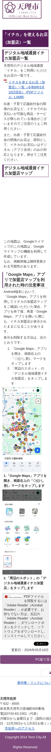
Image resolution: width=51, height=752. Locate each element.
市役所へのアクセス (20, 728)
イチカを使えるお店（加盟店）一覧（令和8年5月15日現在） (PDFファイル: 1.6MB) (26, 89)
